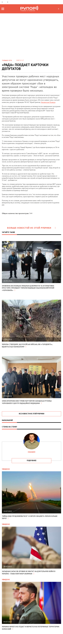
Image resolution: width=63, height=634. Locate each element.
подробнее (31, 460)
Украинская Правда (48, 102)
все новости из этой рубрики (31, 414)
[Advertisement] (31, 38)
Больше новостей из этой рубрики (31, 227)
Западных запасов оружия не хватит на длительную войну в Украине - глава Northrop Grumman (28, 572)
